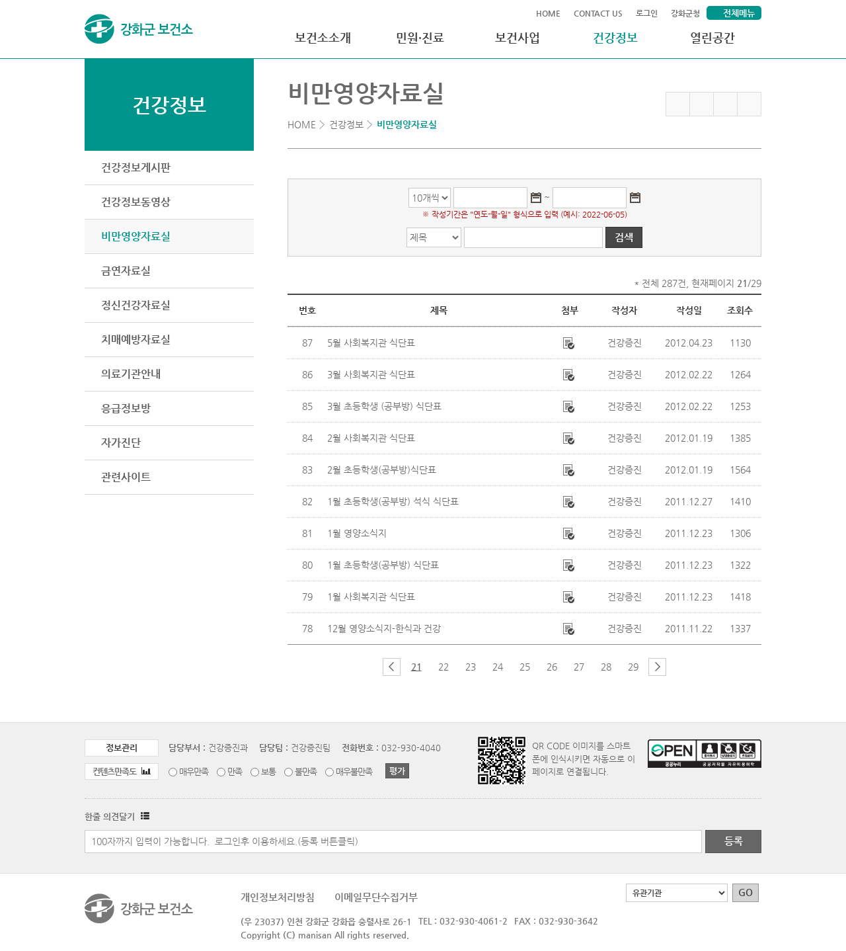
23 (470, 666)
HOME (548, 13)
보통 (268, 771)
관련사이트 (126, 477)
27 (579, 666)
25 (524, 666)
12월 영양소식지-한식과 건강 (384, 628)
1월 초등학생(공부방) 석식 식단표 (393, 501)
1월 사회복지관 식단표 (371, 596)
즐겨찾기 (677, 104)
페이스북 (701, 104)
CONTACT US (598, 13)
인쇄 (749, 104)
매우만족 (193, 771)
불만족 (306, 771)
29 (633, 666)
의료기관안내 (131, 374)
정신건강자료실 (136, 305)
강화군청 (685, 13)
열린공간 (712, 37)
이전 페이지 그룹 (392, 667)
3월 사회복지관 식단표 (371, 374)
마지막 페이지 (679, 667)
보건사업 (517, 37)
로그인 (647, 13)
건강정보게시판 (136, 167)
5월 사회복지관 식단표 (371, 342)
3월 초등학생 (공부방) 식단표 (384, 406)
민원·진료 (420, 37)
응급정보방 (126, 408)
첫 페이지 (370, 667)
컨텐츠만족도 (122, 771)
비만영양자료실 (136, 236)
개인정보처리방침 (278, 897)
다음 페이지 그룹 (657, 667)
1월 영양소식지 (357, 533)
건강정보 (615, 37)
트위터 (725, 104)
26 (552, 666)
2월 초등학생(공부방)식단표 (381, 469)
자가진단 (121, 442)
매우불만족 (354, 771)
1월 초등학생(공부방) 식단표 (383, 564)
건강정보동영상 (136, 202)
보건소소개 (323, 37)
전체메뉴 (739, 13)
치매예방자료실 (136, 339)
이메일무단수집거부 (376, 897)
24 (497, 666)
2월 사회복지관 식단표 (371, 438)
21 (416, 666)
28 (606, 666)
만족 (234, 771)
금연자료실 (126, 271)
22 (443, 666)
